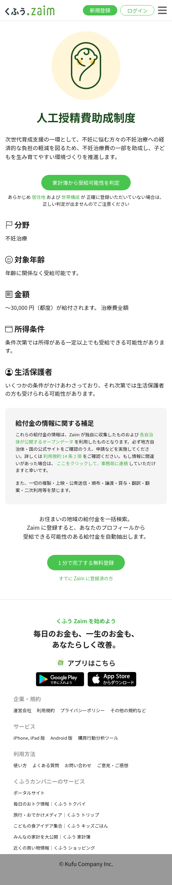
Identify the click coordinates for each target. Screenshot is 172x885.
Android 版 (62, 738)
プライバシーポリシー (82, 710)
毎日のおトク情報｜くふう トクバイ (49, 803)
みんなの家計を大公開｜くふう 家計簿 (51, 836)
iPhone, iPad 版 (29, 738)
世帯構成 (70, 197)
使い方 (20, 765)
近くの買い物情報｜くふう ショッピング (54, 847)
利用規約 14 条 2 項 (62, 456)
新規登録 (100, 10)
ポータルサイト (29, 792)
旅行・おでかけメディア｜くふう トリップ (56, 814)
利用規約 (46, 710)
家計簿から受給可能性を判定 (85, 182)
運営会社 (22, 710)
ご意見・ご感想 (112, 765)
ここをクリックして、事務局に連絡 (92, 463)
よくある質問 (45, 765)
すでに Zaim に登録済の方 (86, 578)
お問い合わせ (78, 765)
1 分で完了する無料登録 (86, 562)
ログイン (137, 10)
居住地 (38, 197)
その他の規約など (128, 710)
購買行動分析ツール (98, 738)
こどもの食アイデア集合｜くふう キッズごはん (60, 825)
